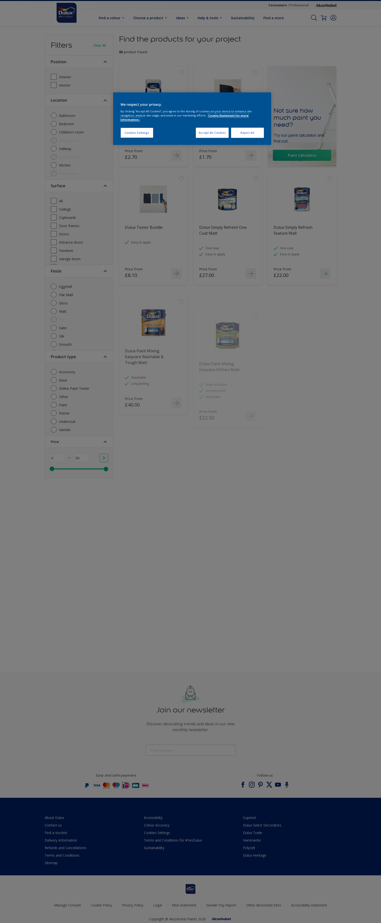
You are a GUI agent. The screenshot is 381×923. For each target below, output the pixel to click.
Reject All (247, 132)
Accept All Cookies (212, 132)
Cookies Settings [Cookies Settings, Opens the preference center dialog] (137, 132)
